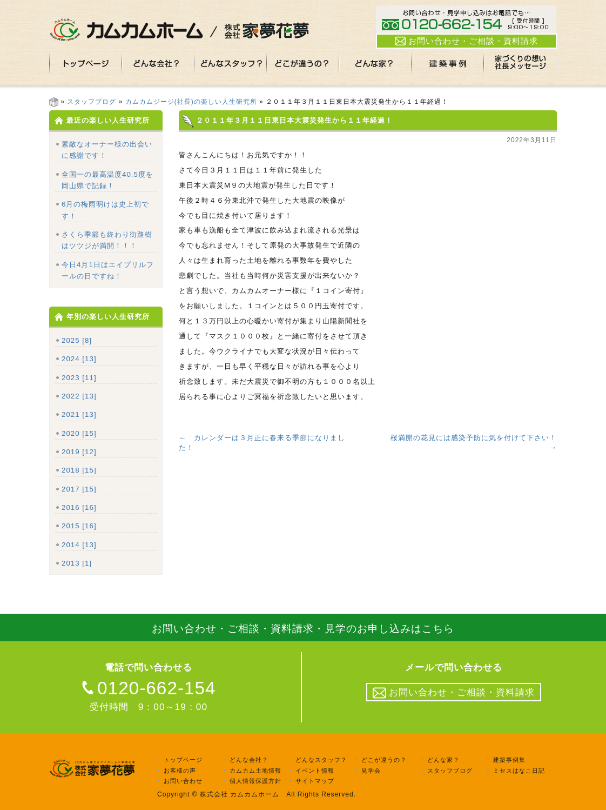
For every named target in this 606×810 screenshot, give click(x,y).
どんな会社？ (249, 759)
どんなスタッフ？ (321, 759)
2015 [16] (79, 526)
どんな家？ (443, 759)
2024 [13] (79, 359)
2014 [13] (79, 545)
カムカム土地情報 (255, 770)
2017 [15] (79, 489)
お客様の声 (180, 770)
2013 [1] (77, 563)
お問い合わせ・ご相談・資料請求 (466, 41)
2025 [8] (77, 340)
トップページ (183, 759)
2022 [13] (79, 396)
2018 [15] (79, 470)
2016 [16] (79, 507)
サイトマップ (314, 781)
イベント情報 (314, 770)
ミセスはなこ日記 (519, 770)
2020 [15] (79, 433)
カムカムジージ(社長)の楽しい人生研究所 (191, 101)
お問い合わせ (183, 781)
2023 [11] (79, 378)
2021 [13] (79, 414)
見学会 (371, 770)
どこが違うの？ (384, 759)
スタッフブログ (91, 101)
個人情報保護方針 (255, 781)
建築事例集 (509, 759)
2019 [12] (79, 452)
